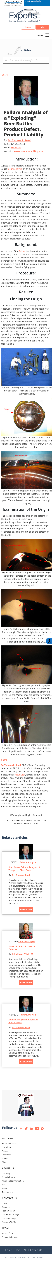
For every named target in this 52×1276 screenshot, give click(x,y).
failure (22, 251)
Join (42, 27)
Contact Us (36, 1250)
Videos (5, 1158)
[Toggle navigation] (47, 35)
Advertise (6, 1207)
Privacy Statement (10, 1237)
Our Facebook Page (10, 1214)
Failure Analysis (28, 862)
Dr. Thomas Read (21, 875)
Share (5, 74)
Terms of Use (7, 1233)
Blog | (18, 1250)
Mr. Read (16, 147)
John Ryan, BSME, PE (22, 954)
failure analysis (15, 168)
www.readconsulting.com (29, 151)
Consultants (7, 1147)
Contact (5, 1203)
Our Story (6, 1173)
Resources (6, 1154)
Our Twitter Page (9, 1218)
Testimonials (7, 1192)
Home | (9, 1250)
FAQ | (26, 1250)
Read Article (26, 909)
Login (28, 27)
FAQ (4, 1184)
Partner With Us (9, 1222)
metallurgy (20, 774)
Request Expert (8, 1211)
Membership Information (13, 1181)
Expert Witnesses (9, 1143)
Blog (4, 1162)
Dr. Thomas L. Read (19, 140)
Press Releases (8, 1177)
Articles (5, 1151)
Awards (5, 1188)
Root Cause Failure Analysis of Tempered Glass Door (24, 869)
